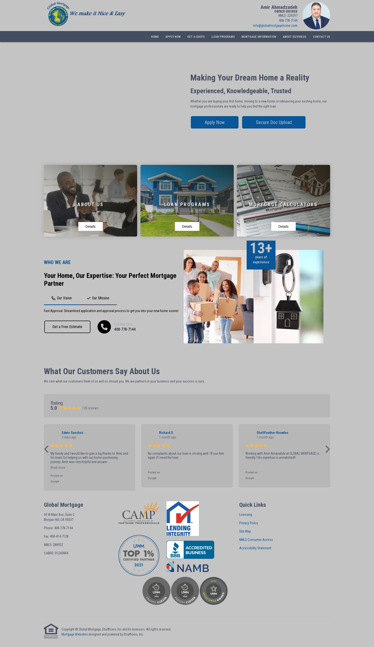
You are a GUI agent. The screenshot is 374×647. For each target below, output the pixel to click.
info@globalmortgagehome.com (275, 25)
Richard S (166, 433)
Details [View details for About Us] (90, 226)
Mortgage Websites (75, 634)
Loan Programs (223, 36)
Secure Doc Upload (274, 122)
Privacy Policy (248, 523)
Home (155, 36)
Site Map (245, 531)
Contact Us (321, 36)
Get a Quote (196, 36)
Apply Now (173, 36)
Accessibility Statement (255, 548)
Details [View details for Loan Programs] (187, 226)
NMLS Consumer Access (256, 540)
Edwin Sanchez (72, 433)
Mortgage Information (258, 36)
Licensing (245, 515)
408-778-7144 (288, 20)
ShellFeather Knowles (272, 433)
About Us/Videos (294, 36)
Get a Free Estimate (67, 326)
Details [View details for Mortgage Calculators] (283, 226)
